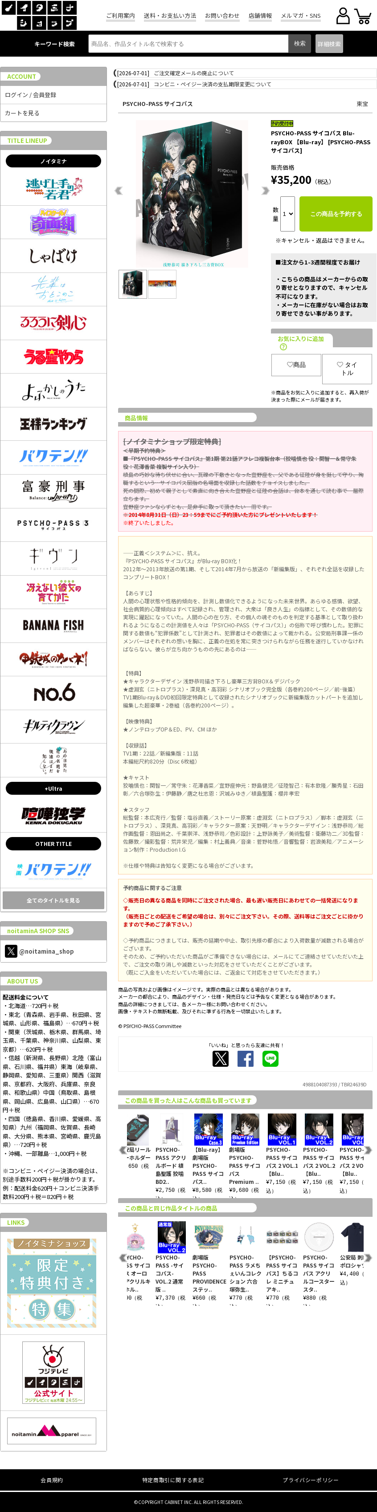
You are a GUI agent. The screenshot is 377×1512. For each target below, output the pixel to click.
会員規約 (52, 1480)
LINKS (16, 1222)
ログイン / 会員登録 (30, 94)
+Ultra (53, 788)
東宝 (362, 103)
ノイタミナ (53, 161)
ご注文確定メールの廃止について (194, 73)
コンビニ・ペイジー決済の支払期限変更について (212, 84)
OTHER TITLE (53, 843)
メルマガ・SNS (301, 15)
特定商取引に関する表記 (173, 1480)
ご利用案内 (120, 15)
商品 (296, 364)
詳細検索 (329, 44)
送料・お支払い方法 (170, 15)
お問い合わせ (222, 15)
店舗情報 (260, 15)
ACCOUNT (21, 76)
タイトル (347, 368)
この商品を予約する (336, 214)
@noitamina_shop (39, 951)
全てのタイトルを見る (53, 900)
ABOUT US (22, 981)
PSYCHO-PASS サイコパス (158, 103)
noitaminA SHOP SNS (38, 931)
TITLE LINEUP (27, 140)
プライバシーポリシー (311, 1480)
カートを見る (22, 113)
